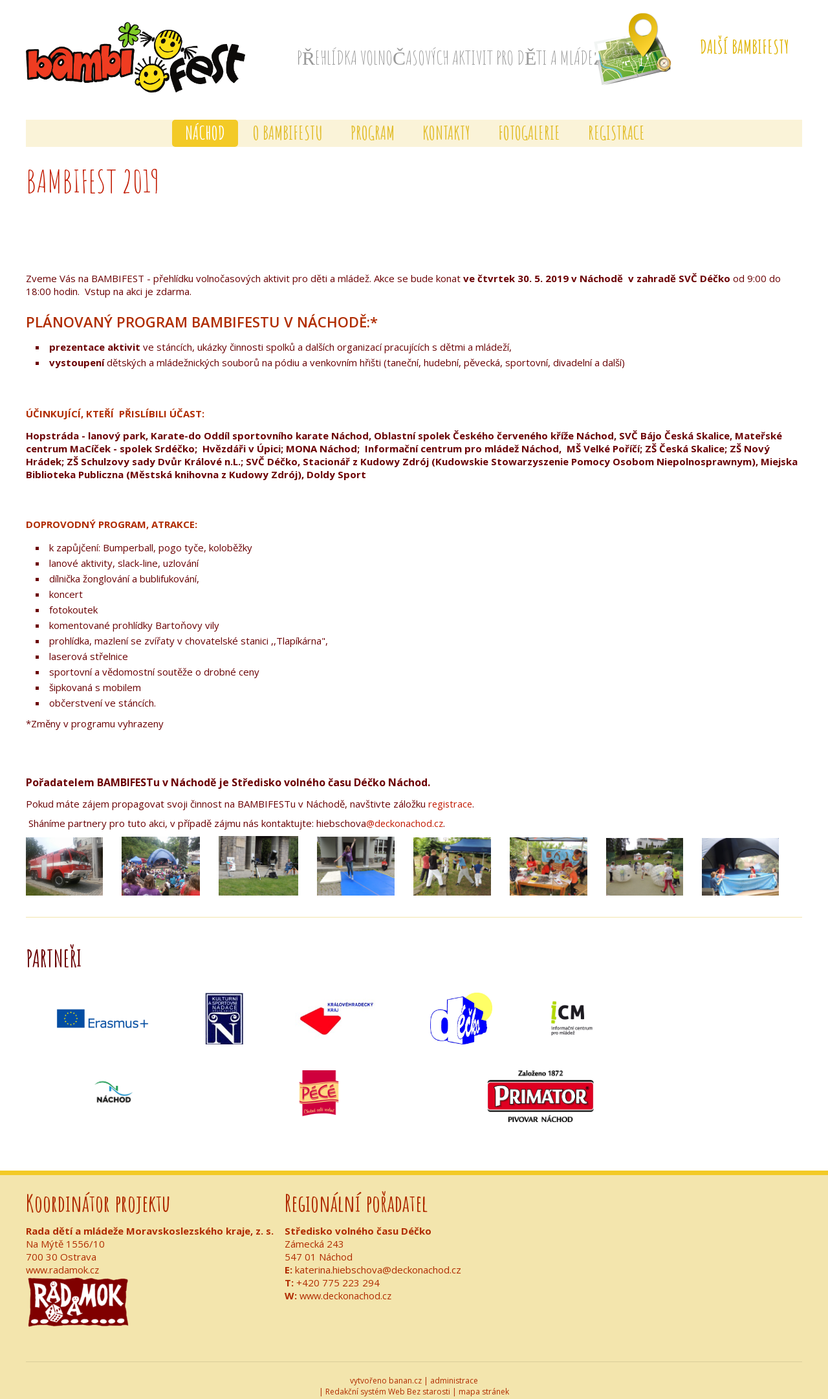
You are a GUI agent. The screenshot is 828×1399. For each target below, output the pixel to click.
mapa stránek (484, 1380)
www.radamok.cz (64, 1258)
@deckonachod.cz (405, 812)
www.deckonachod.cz (347, 1284)
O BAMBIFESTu (288, 122)
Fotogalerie (529, 122)
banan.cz (405, 1369)
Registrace (616, 122)
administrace (454, 1369)
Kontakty (446, 122)
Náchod (205, 122)
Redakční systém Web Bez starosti (387, 1380)
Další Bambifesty (744, 47)
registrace (451, 792)
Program (373, 122)
